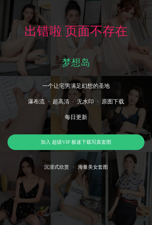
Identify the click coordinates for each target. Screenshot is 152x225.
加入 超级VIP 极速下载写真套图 (76, 142)
